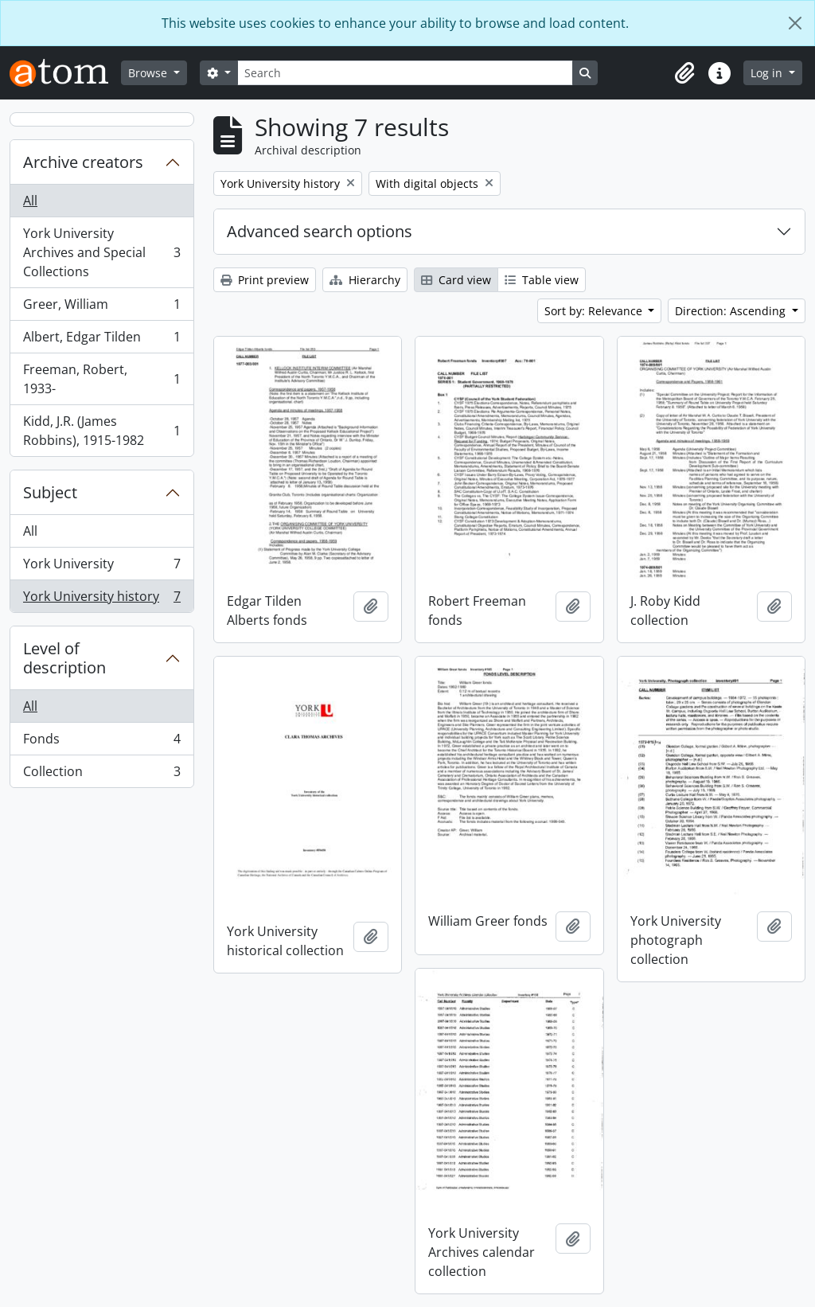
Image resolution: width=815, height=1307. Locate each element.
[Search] (405, 72)
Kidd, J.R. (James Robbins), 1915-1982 (101, 430)
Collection (101, 774)
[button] (684, 73)
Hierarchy (365, 279)
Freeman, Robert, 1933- (101, 379)
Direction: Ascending (732, 310)
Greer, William (101, 308)
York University (101, 567)
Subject (50, 492)
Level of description (64, 658)
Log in (768, 72)
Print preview (264, 279)
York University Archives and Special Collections (101, 252)
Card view (456, 279)
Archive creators (83, 162)
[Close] (795, 23)
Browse (149, 72)
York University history (101, 599)
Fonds (101, 742)
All (30, 200)
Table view (542, 279)
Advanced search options (319, 231)
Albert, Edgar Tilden (101, 340)
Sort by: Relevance (594, 310)
